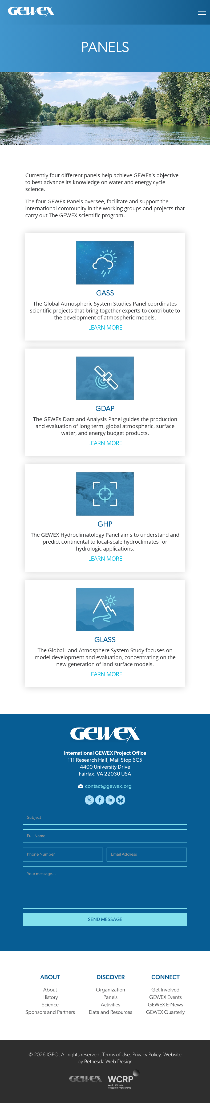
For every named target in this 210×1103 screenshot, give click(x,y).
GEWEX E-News (165, 1005)
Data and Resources (110, 1012)
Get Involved (165, 990)
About (50, 990)
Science (50, 1005)
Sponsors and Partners (50, 1012)
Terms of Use (116, 1055)
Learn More (105, 327)
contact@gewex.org (108, 786)
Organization (110, 990)
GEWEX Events (165, 997)
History (50, 997)
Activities (110, 1005)
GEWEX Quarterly (165, 1012)
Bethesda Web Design (108, 1062)
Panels (110, 997)
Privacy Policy (146, 1055)
